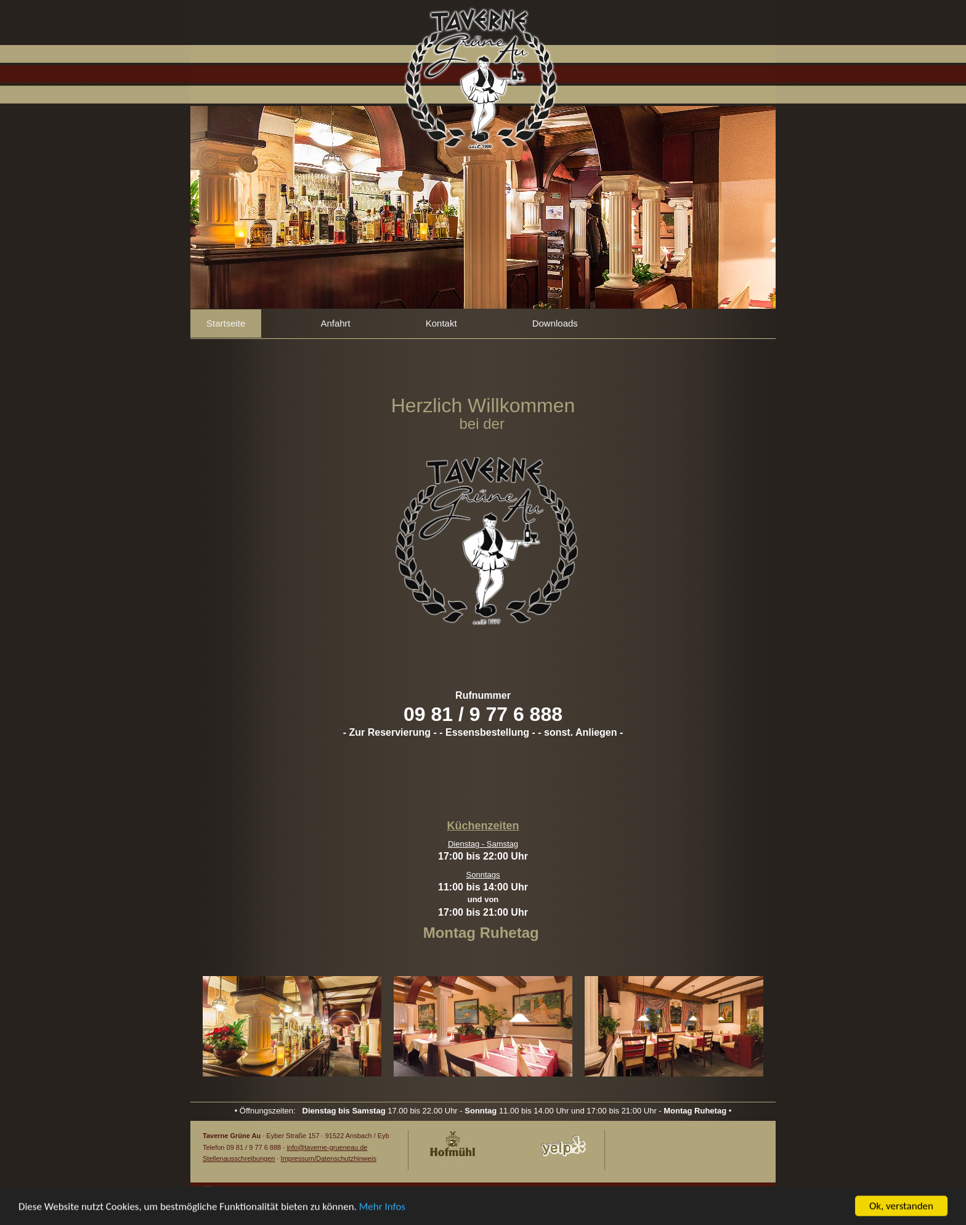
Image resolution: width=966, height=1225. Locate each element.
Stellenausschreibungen (239, 1158)
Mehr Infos (382, 1208)
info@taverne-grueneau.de (326, 1147)
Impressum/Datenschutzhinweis (328, 1158)
